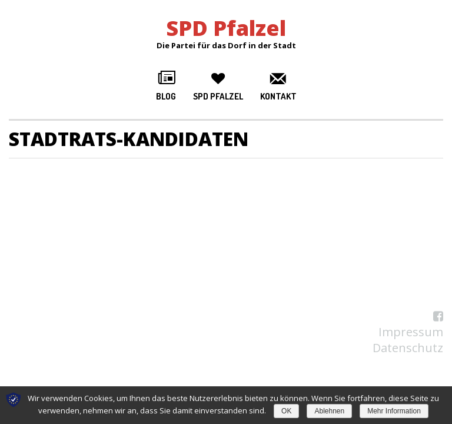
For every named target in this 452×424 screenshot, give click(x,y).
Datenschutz (408, 348)
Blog (166, 96)
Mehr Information (394, 411)
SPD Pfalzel (218, 96)
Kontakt (278, 96)
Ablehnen (329, 411)
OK (286, 411)
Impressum (410, 332)
